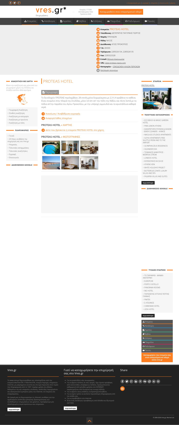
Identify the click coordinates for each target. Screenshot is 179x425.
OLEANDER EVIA (150, 149)
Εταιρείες (31, 21)
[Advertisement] (89, 194)
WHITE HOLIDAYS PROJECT (154, 167)
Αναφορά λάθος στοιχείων (58, 118)
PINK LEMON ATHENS (152, 126)
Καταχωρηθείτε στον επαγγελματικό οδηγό (121, 11)
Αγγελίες (66, 21)
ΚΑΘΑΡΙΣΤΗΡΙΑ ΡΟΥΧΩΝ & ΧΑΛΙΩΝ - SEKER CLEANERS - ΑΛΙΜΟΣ (157, 130)
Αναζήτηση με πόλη (16, 123)
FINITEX (147, 299)
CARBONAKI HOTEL (151, 306)
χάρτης (172, 3)
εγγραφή (145, 3)
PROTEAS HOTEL (148, 85)
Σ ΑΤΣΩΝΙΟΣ (149, 303)
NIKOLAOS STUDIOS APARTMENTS (157, 135)
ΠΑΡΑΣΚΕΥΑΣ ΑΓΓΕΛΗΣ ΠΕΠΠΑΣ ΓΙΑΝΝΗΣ (156, 295)
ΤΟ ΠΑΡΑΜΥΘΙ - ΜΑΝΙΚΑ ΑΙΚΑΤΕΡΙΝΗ (153, 276)
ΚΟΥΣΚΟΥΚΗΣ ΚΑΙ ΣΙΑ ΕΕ (153, 161)
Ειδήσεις (96, 21)
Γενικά (11, 136)
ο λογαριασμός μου (134, 3)
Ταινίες (149, 21)
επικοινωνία (164, 3)
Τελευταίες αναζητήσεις (18, 151)
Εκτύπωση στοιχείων (109, 70)
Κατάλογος (49, 21)
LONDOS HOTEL (150, 158)
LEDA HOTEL (149, 309)
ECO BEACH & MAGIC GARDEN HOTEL (155, 121)
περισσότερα (148, 183)
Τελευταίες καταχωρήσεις (19, 148)
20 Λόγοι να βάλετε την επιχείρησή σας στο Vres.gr (18, 140)
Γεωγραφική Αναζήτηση (18, 110)
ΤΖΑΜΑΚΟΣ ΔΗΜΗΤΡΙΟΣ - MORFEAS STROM (153, 153)
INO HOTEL (148, 291)
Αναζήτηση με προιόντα (18, 120)
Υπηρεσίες (13, 145)
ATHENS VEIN (149, 164)
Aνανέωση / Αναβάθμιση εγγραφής (62, 113)
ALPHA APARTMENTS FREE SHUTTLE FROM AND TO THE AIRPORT (154, 140)
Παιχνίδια (113, 21)
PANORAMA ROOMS (152, 287)
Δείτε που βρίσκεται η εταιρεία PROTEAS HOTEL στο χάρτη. (74, 130)
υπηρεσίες (154, 3)
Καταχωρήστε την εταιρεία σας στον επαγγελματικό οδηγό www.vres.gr (157, 357)
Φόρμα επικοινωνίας (116, 59)
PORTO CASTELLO (151, 284)
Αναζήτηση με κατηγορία (19, 116)
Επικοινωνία (14, 158)
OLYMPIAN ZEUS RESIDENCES (156, 146)
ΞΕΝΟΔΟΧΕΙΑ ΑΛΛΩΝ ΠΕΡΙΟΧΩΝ (126, 67)
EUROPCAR (148, 281)
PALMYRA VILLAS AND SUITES (155, 176)
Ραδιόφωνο (132, 21)
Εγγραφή (12, 154)
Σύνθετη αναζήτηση (17, 113)
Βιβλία (81, 21)
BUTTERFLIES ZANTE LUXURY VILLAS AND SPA (155, 172)
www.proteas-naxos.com (115, 63)
